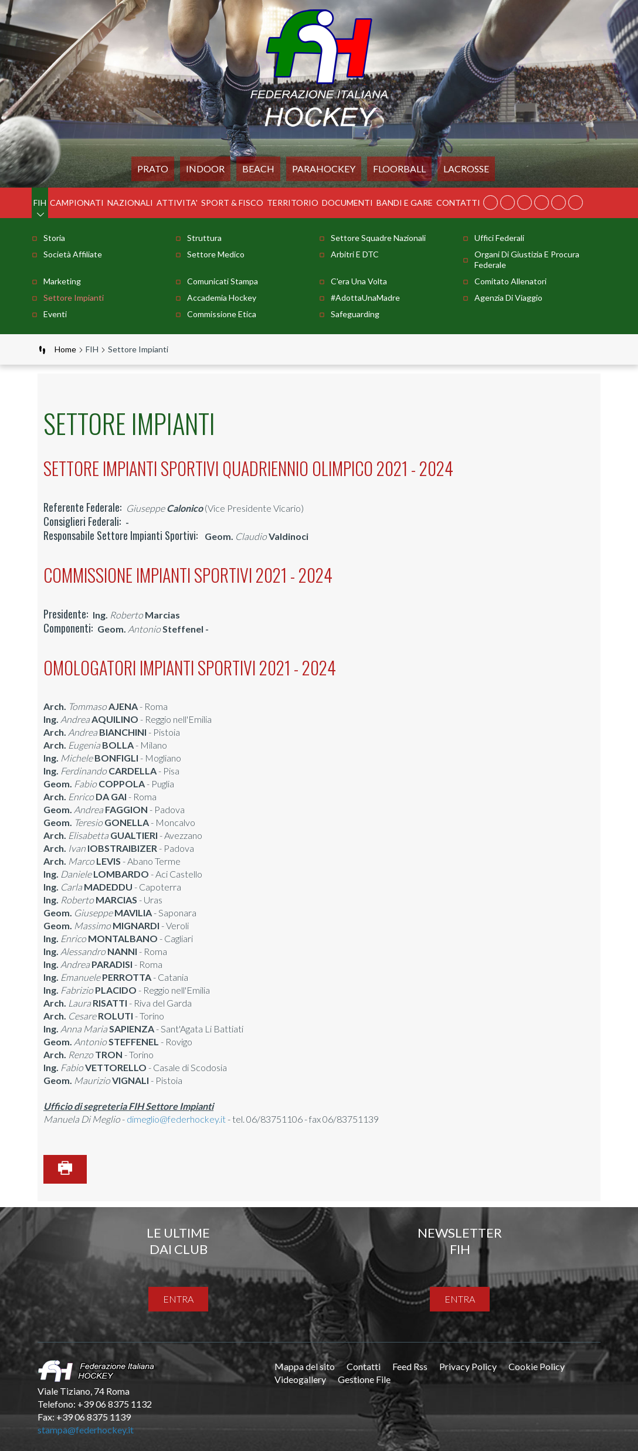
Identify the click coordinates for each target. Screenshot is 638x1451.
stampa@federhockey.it (86, 1429)
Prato (152, 168)
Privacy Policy (468, 1366)
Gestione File (364, 1379)
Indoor (205, 168)
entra (178, 1298)
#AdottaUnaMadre (365, 298)
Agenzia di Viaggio (508, 298)
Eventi (55, 314)
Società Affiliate (72, 254)
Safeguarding (355, 314)
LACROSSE (466, 168)
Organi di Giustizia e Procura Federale (526, 259)
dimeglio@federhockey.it (176, 1118)
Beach (258, 168)
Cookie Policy (536, 1366)
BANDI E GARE (404, 203)
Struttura (204, 238)
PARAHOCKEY (323, 168)
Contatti (458, 203)
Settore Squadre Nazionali (378, 238)
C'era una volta (359, 281)
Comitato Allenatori (510, 281)
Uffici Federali (499, 238)
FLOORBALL (399, 168)
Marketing (62, 281)
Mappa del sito (304, 1366)
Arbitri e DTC (355, 254)
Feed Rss (409, 1366)
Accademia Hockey (221, 298)
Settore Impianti (73, 298)
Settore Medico (216, 254)
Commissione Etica (221, 314)
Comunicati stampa (222, 281)
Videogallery (300, 1379)
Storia (54, 238)
